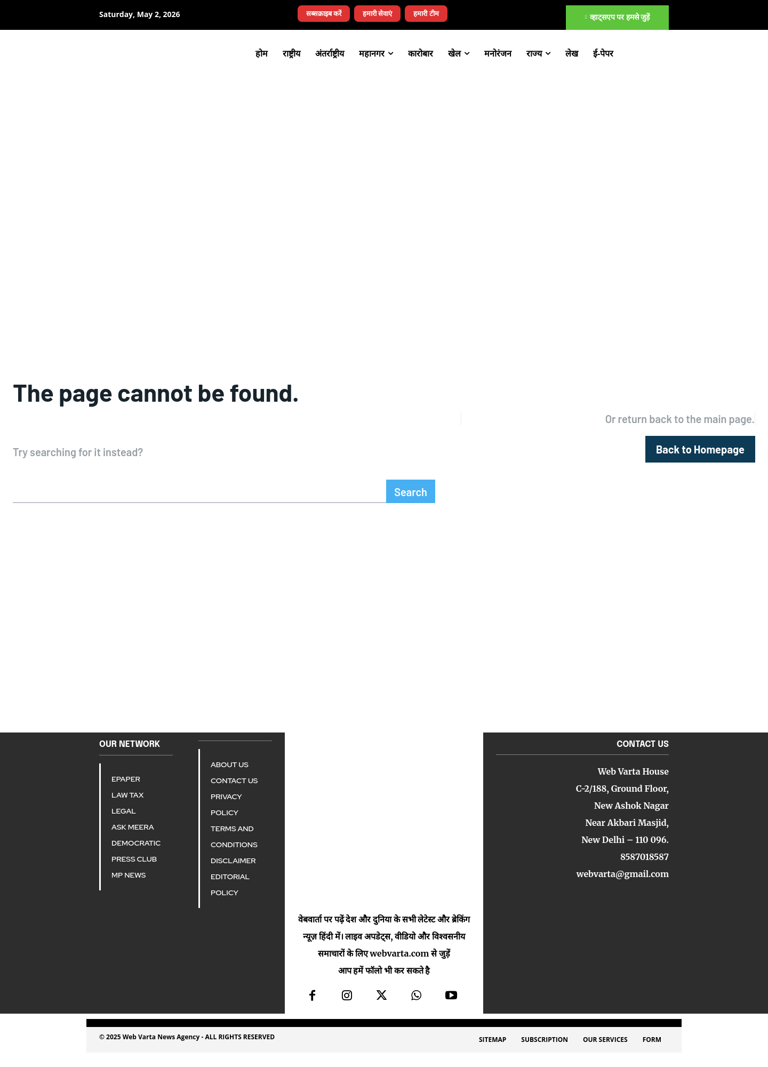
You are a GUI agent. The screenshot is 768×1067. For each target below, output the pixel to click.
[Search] (410, 500)
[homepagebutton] (700, 453)
